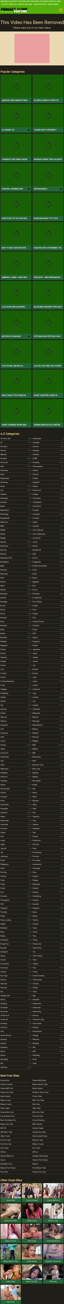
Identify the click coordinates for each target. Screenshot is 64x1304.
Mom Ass (36, 1104)
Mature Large (5, 1100)
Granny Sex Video (39, 1132)
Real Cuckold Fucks (39, 1136)
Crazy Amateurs (38, 1120)
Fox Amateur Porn (7, 1116)
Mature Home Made (25, 4)
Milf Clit (3, 1128)
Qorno (2, 1160)
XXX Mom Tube (6, 1132)
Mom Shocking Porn (8, 1120)
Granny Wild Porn (7, 1156)
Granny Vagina (38, 1128)
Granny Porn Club (39, 1172)
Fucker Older (37, 1096)
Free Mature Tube (39, 1168)
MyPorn (35, 1164)
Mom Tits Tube (38, 1100)
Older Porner (5, 1136)
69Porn (35, 1152)
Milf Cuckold (37, 1124)
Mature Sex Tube (6, 1124)
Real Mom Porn (6, 1164)
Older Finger (5, 1108)
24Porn (3, 1152)
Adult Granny (5, 1096)
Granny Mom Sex (7, 1112)
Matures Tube (37, 1140)
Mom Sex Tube (38, 1112)
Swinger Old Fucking (40, 1156)
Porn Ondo (4, 1148)
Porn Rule (4, 1172)
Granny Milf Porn (39, 4)
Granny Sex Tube (6, 1092)
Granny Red (12, 4)
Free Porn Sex (5, 1144)
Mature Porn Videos (8, 1168)
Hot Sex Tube (5, 1140)
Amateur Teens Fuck (40, 1092)
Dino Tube (36, 1148)
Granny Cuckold (6, 1084)
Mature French (6, 1104)
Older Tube (36, 1108)
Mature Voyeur (38, 1144)
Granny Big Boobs (39, 1080)
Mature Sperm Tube (40, 1084)
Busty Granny (37, 1088)
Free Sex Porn (37, 1116)
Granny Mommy (53, 4)
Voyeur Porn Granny (40, 1160)
